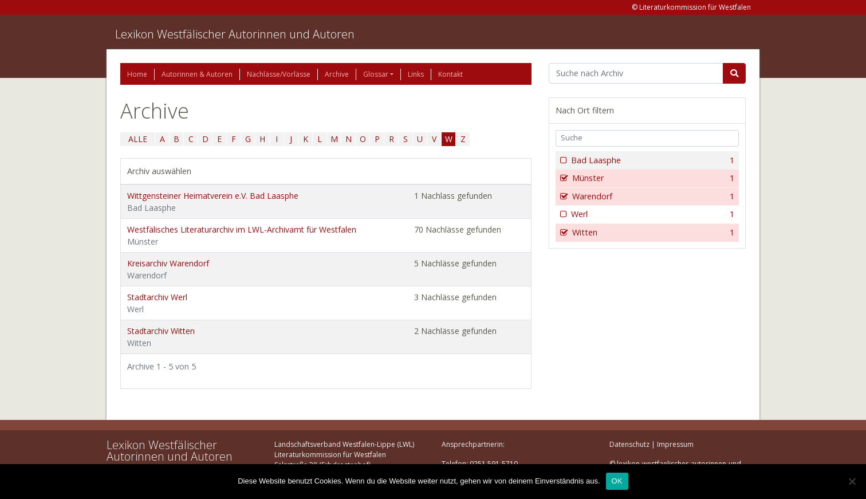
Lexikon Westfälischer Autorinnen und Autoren (235, 34)
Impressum (675, 444)
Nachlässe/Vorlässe (278, 74)
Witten (652, 232)
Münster (652, 178)
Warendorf (652, 196)
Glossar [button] (375, 74)
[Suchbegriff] (636, 73)
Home (137, 74)
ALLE (137, 138)
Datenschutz (629, 444)
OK (617, 481)
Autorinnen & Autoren (197, 74)
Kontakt (450, 74)
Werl (651, 214)
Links (416, 74)
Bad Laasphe (651, 160)
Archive (337, 74)
